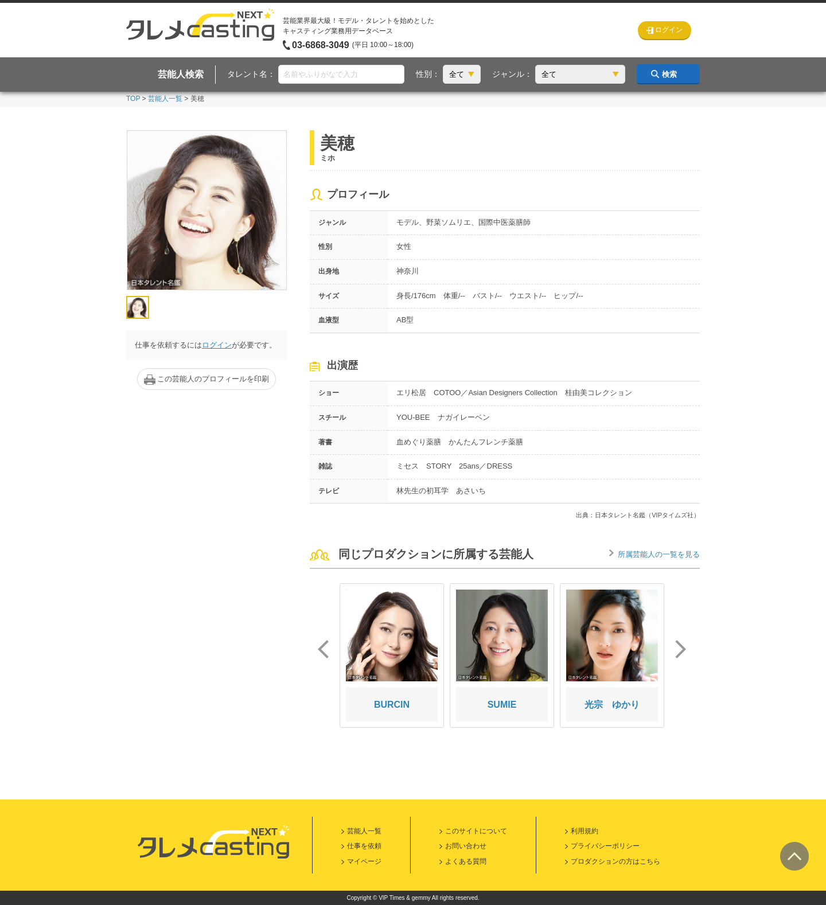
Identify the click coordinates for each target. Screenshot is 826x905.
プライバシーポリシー (605, 846)
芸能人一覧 (165, 99)
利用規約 (584, 831)
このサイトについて (476, 831)
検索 (669, 74)
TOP (133, 99)
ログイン (217, 345)
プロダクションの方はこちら (615, 861)
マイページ (364, 861)
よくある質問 (465, 861)
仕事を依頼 (364, 846)
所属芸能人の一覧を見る (659, 554)
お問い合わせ (465, 846)
